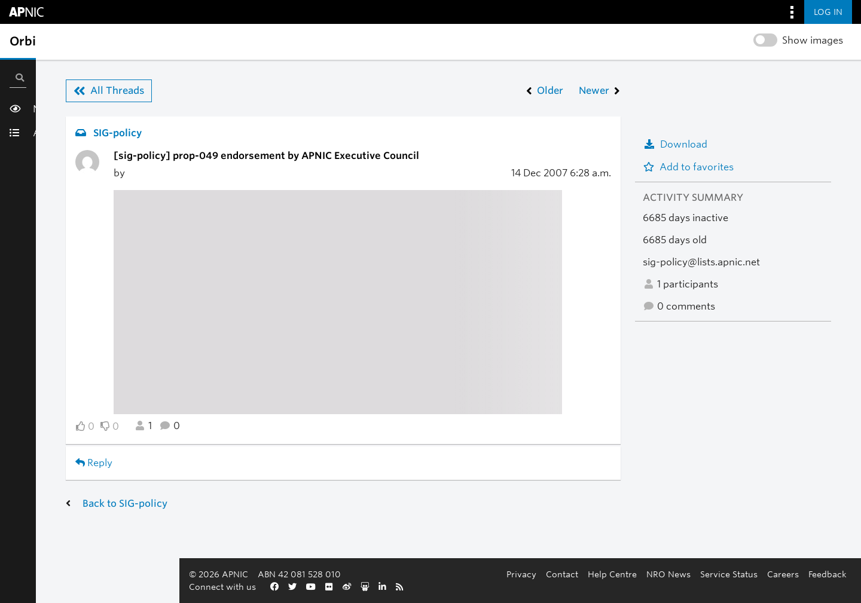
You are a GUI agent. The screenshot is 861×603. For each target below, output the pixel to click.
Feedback (565, 586)
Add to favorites (688, 167)
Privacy (259, 586)
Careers (521, 586)
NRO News (406, 586)
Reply (93, 463)
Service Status (467, 586)
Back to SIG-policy (125, 503)
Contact (300, 586)
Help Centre (350, 586)
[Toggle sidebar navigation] (21, 41)
